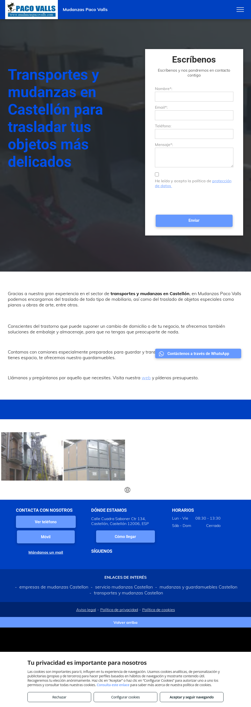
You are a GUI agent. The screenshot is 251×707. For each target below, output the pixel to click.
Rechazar (59, 697)
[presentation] (192, 200)
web (146, 377)
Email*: (161, 107)
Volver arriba (125, 622)
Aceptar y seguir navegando (191, 697)
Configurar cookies (125, 697)
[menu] (240, 9)
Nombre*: (163, 88)
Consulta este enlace (113, 684)
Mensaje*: (164, 144)
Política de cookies (158, 609)
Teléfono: (163, 125)
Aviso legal (86, 609)
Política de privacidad (119, 609)
